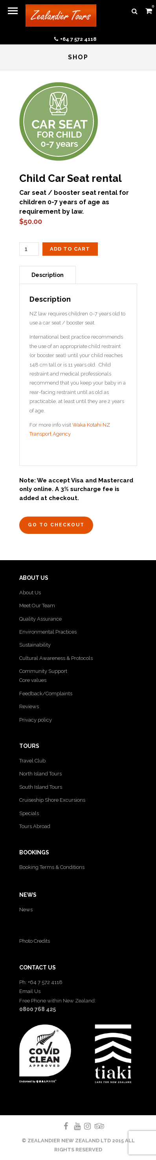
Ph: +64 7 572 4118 (40, 982)
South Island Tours (40, 787)
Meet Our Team (37, 605)
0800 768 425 (37, 1009)
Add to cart (70, 249)
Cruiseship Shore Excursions (52, 800)
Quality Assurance (40, 619)
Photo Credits (34, 941)
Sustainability (35, 645)
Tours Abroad (34, 826)
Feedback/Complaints (45, 693)
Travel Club (32, 761)
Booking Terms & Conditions (51, 867)
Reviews (29, 706)
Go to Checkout (56, 525)
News (26, 910)
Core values (32, 680)
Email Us (29, 991)
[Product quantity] (29, 249)
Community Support (43, 671)
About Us (30, 593)
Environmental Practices (48, 632)
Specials (29, 813)
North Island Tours (40, 774)
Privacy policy (35, 720)
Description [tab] (47, 275)
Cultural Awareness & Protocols (56, 658)
